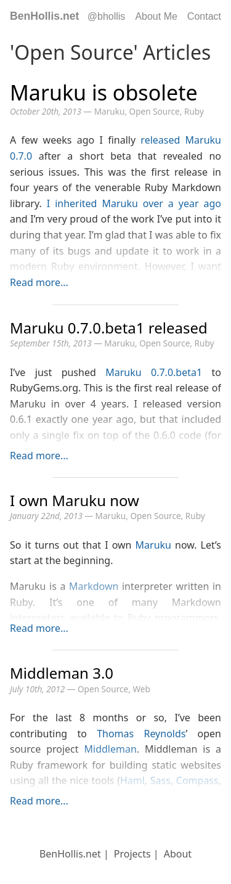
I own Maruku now (74, 500)
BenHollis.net (44, 16)
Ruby (194, 111)
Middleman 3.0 (61, 673)
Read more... (39, 282)
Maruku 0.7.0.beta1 (153, 372)
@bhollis (106, 16)
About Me (156, 16)
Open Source (154, 111)
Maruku (109, 111)
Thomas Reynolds (141, 733)
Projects (132, 854)
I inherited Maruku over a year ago (134, 203)
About (178, 854)
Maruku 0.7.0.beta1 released (109, 327)
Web (141, 689)
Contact (204, 16)
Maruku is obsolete (104, 92)
